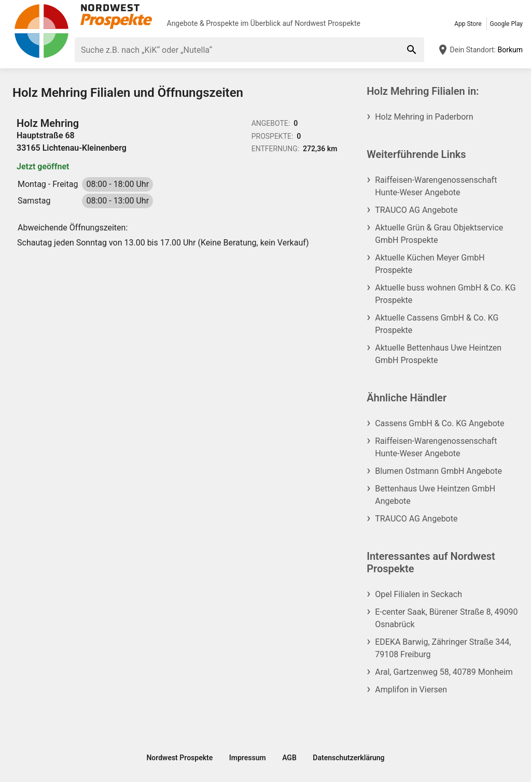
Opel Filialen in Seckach (418, 594)
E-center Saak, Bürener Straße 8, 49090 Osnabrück (446, 618)
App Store (467, 23)
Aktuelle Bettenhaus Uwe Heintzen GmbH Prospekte (438, 354)
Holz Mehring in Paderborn (424, 117)
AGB (289, 758)
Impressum (247, 758)
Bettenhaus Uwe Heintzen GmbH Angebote (435, 495)
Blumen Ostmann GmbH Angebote (438, 471)
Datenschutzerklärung (348, 758)
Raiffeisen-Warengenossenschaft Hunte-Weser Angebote (436, 186)
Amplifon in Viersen (411, 689)
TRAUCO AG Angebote (416, 210)
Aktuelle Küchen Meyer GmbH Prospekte (430, 264)
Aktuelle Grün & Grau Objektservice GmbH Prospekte (439, 234)
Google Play (506, 23)
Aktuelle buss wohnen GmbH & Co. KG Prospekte (445, 294)
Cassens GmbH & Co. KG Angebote (439, 423)
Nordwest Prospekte (327, 23)
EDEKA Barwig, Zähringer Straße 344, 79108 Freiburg (443, 648)
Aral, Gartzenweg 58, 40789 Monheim (444, 672)
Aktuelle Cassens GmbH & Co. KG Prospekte (436, 324)
